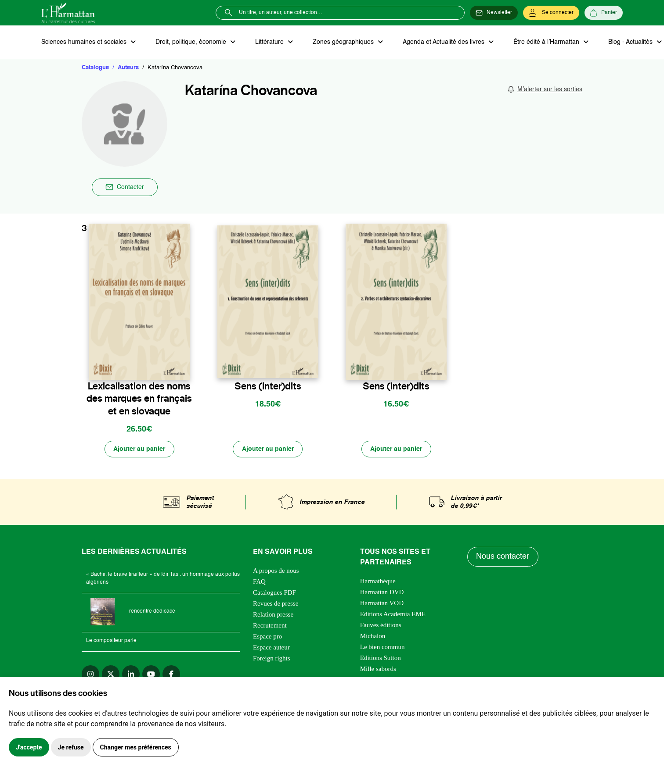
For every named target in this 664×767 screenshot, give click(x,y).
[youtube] (151, 674)
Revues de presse (275, 603)
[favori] (184, 367)
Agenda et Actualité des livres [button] (442, 42)
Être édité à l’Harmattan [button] (545, 42)
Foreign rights (271, 658)
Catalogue (95, 68)
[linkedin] (131, 674)
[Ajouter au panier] (139, 449)
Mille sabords (378, 669)
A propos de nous (276, 570)
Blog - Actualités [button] (629, 42)
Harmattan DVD (382, 592)
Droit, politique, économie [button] (191, 42)
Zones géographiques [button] (342, 42)
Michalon (373, 636)
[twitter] (110, 674)
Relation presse (273, 614)
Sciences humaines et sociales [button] (84, 42)
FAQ (259, 581)
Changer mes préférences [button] (135, 747)
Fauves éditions (380, 625)
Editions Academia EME (393, 614)
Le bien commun (382, 647)
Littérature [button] (269, 42)
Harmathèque (378, 581)
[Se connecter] (551, 13)
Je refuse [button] (71, 747)
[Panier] (604, 13)
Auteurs (128, 68)
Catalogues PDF (274, 592)
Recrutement (270, 625)
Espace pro (267, 636)
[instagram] (90, 674)
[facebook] (171, 674)
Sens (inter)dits (268, 386)
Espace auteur (271, 647)
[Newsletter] (494, 13)
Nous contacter (503, 557)
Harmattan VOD (382, 603)
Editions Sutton (380, 658)
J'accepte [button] (29, 747)
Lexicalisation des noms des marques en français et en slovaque (139, 398)
